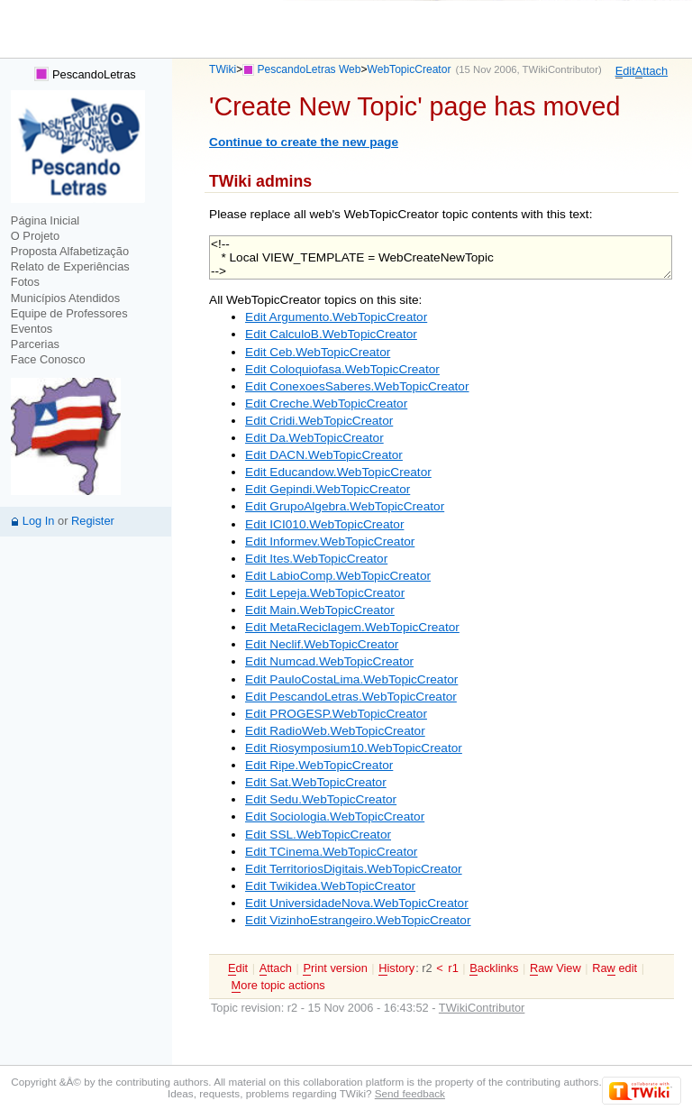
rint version (335, 968)
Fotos (25, 282)
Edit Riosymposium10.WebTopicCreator (353, 748)
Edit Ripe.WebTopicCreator (319, 765)
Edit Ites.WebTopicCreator (316, 558)
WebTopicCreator (409, 69)
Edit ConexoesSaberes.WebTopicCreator (357, 386)
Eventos (31, 328)
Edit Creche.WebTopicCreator (326, 403)
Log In (39, 520)
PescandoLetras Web (309, 69)
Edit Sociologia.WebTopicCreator (334, 816)
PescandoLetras (84, 74)
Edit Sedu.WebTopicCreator (320, 799)
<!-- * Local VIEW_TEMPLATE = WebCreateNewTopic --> (440, 257)
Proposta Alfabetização (70, 251)
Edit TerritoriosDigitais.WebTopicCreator (353, 869)
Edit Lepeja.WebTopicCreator (325, 593)
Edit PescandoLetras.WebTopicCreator (351, 696)
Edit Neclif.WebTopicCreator (321, 644)
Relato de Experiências (70, 266)
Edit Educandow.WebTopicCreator (338, 472)
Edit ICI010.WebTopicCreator (324, 524)
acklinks (493, 968)
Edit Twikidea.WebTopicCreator (330, 886)
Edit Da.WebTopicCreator (314, 438)
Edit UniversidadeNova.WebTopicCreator (357, 903)
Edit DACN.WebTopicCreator (324, 455)
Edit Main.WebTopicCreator (320, 610)
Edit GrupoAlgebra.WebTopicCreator (344, 506)
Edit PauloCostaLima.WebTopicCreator (351, 679)
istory (396, 968)
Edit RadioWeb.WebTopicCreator (335, 731)
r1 (453, 968)
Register (92, 520)
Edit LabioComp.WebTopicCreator (338, 576)
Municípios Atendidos (65, 298)
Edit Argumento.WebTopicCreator (336, 317)
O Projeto (35, 236)
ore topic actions (278, 985)
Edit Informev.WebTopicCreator (329, 541)
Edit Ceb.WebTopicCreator (317, 352)
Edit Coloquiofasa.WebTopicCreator (342, 369)
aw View (555, 968)
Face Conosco (48, 359)
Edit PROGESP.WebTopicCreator (336, 713)
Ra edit (614, 968)
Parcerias (35, 344)
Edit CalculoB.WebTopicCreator (331, 334)
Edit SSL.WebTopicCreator (318, 834)
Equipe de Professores (69, 313)
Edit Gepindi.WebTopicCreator (327, 489)
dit (625, 71)
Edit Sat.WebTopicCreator (316, 782)
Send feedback (410, 1093)
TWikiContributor (560, 69)
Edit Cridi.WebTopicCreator (319, 420)
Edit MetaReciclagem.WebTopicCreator (352, 627)
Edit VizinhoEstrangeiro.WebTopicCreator (357, 920)
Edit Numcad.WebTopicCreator (329, 661)
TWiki (222, 69)
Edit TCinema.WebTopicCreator (331, 851)
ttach (651, 71)
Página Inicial (45, 220)
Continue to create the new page (303, 142)
